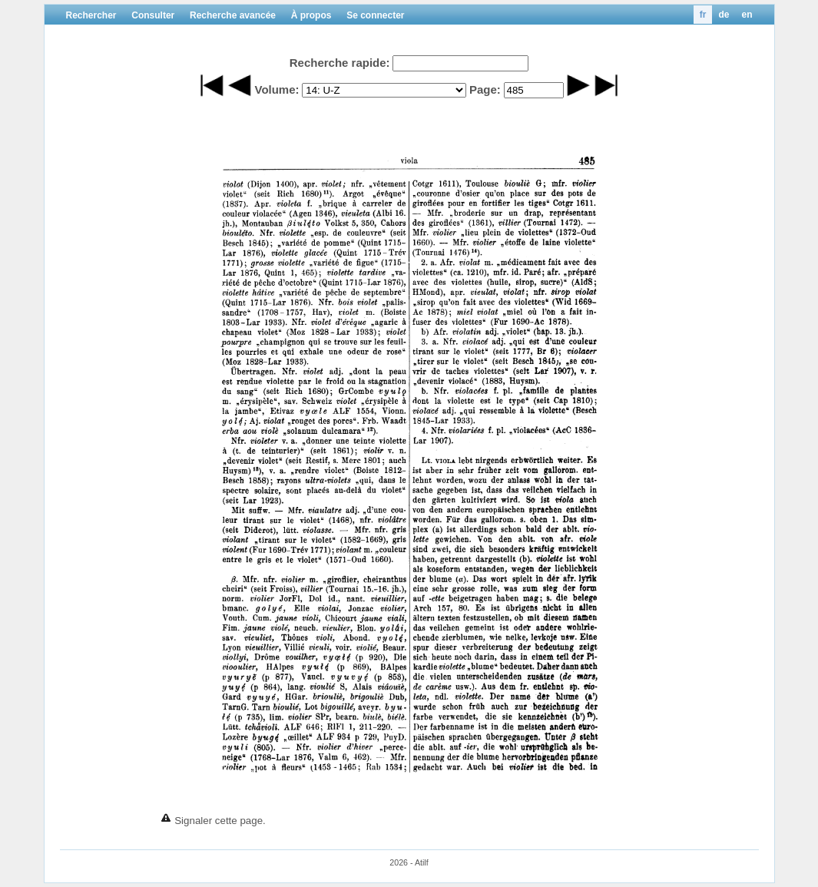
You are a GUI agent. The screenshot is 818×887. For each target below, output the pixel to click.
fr (703, 14)
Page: (485, 89)
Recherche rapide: (340, 62)
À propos (311, 15)
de (723, 14)
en (746, 14)
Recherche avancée (233, 15)
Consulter (152, 15)
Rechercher (91, 15)
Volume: (276, 89)
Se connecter (375, 15)
